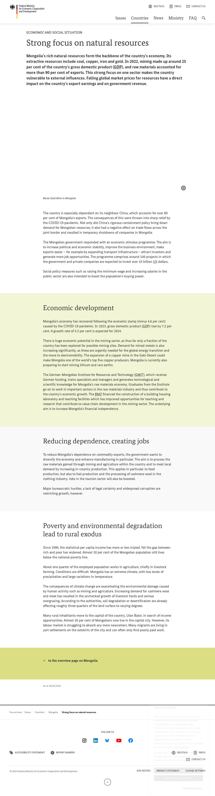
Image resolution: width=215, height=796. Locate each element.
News (158, 18)
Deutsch (156, 6)
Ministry (176, 18)
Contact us (195, 6)
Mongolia (53, 712)
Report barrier (63, 753)
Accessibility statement (27, 753)
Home (28, 712)
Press (175, 6)
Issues (120, 18)
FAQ (193, 18)
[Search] (203, 19)
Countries (139, 18)
